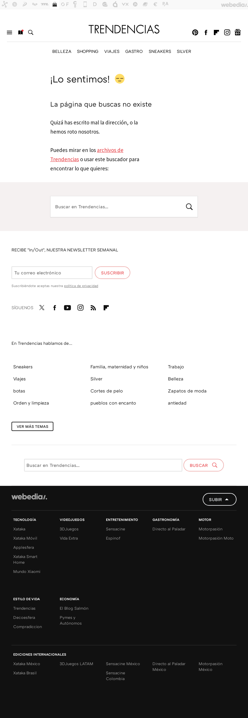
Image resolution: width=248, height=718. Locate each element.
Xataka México (26, 663)
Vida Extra (69, 538)
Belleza (175, 379)
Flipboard (216, 32)
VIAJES (111, 51)
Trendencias (24, 608)
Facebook (205, 32)
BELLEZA (61, 51)
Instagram (227, 32)
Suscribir (112, 272)
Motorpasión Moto (216, 538)
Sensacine (115, 528)
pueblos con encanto (113, 403)
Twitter (41, 306)
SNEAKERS (160, 51)
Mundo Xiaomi (26, 571)
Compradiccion (27, 626)
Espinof (113, 538)
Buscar (30, 32)
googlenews (237, 32)
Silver (96, 379)
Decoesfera (24, 617)
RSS (93, 306)
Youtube (67, 306)
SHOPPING (87, 51)
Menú (9, 32)
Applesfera (23, 547)
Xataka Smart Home (25, 559)
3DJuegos (69, 528)
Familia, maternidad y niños (119, 366)
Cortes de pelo (106, 391)
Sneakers (23, 366)
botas (19, 391)
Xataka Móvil (25, 538)
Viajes (19, 379)
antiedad (177, 403)
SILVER (184, 51)
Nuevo (20, 32)
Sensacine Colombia (115, 675)
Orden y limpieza (31, 403)
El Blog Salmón (74, 608)
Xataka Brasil (25, 672)
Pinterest (195, 32)
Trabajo (176, 366)
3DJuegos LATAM (76, 663)
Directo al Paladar (168, 528)
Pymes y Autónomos (71, 620)
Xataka (19, 528)
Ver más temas (32, 426)
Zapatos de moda (187, 391)
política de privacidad (81, 286)
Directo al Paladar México (168, 666)
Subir (215, 499)
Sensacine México (123, 663)
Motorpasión (210, 528)
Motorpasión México (210, 666)
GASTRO (134, 51)
